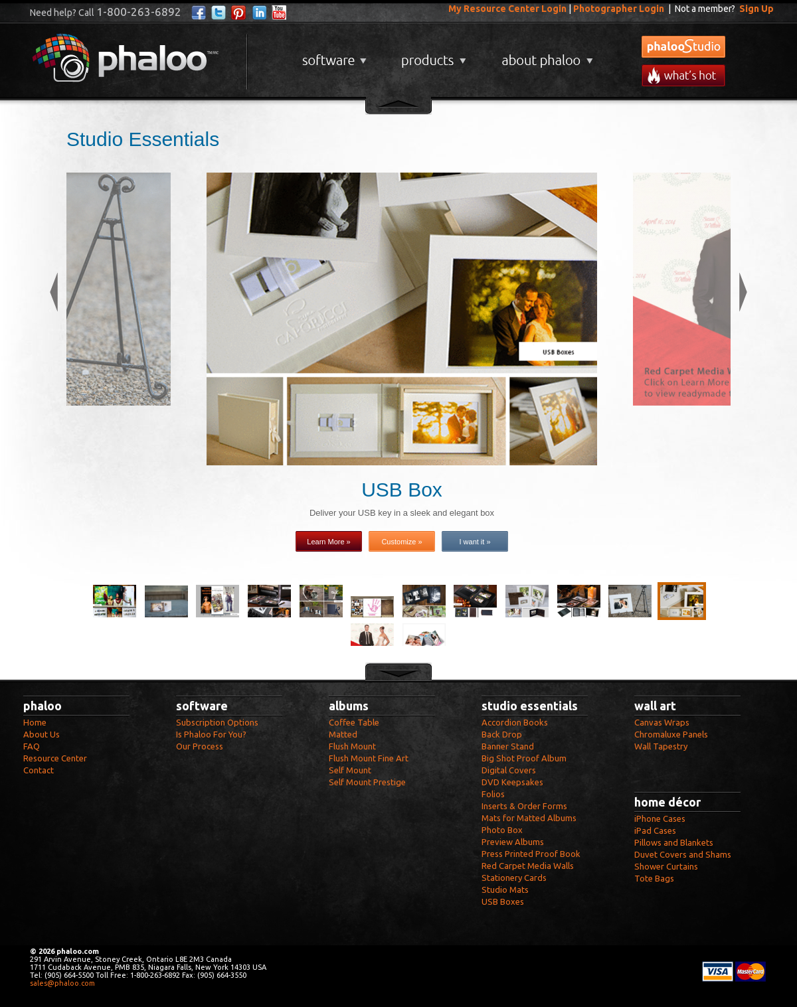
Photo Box (502, 829)
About (544, 55)
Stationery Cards (514, 877)
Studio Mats (505, 889)
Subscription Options (217, 722)
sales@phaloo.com (62, 983)
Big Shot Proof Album (524, 758)
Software (333, 55)
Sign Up (756, 8)
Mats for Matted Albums (529, 817)
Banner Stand (508, 746)
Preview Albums (513, 841)
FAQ (31, 746)
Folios (493, 794)
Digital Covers (509, 770)
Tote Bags (654, 878)
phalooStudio (683, 47)
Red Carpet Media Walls (528, 865)
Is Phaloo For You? (211, 734)
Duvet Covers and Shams (682, 854)
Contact (38, 770)
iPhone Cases (659, 818)
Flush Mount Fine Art (368, 758)
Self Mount (350, 770)
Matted (343, 734)
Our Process (199, 746)
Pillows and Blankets (673, 842)
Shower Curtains (666, 866)
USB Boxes (503, 901)
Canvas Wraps (661, 722)
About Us (41, 734)
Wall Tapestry (660, 746)
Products (432, 55)
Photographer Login (618, 8)
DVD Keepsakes (512, 782)
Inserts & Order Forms (524, 806)
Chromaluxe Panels (671, 734)
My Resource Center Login (507, 8)
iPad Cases (655, 830)
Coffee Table (354, 722)
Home (34, 722)
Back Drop (502, 734)
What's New (683, 75)
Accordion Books (515, 722)
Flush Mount (352, 746)
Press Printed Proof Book (531, 853)
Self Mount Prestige (367, 782)
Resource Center (55, 758)
